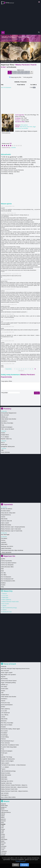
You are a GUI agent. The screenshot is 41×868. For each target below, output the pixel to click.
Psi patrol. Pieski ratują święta (9, 747)
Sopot (2, 844)
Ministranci (4, 721)
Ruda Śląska (4, 839)
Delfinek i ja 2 (4, 417)
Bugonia (3, 676)
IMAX (2, 568)
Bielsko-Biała (4, 805)
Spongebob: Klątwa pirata (8, 446)
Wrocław (3, 854)
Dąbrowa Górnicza (6, 812)
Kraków (3, 824)
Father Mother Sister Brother (8, 419)
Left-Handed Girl (5, 712)
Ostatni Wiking (5, 737)
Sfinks (2, 587)
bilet (34, 87)
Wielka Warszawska (6, 525)
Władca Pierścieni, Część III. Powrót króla (11, 531)
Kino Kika (3, 573)
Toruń (2, 849)
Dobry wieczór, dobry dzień (8, 513)
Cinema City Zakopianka (7, 564)
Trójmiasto (4, 851)
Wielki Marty (4, 544)
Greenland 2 (4, 421)
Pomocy (3, 540)
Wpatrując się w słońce (7, 546)
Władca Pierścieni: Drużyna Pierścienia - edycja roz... (14, 785)
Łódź (2, 827)
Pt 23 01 (28, 72)
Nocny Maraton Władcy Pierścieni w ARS (17, 164)
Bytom (3, 809)
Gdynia (3, 815)
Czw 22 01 (24, 72)
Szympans (3, 542)
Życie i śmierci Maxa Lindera (8, 797)
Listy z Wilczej (4, 714)
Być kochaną (4, 678)
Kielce (2, 822)
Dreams (3, 432)
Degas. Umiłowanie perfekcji (8, 682)
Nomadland (4, 733)
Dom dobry (4, 686)
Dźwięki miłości (5, 434)
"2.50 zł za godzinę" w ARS (11, 157)
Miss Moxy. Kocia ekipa (7, 423)
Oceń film (13, 147)
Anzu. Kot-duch (5, 415)
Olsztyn (3, 829)
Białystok (3, 804)
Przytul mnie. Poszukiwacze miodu (10, 745)
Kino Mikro (3, 575)
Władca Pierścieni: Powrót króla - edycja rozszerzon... (14, 791)
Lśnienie (4, 605)
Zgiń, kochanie (5, 793)
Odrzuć (16, 865)
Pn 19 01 (13, 72)
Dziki (2, 450)
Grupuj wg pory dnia (16, 77)
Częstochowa (4, 810)
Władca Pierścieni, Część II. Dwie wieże (11, 529)
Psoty (2, 425)
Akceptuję (24, 865)
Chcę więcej (4, 538)
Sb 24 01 (31, 72)
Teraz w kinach (10, 664)
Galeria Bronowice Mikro (7, 566)
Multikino (3, 583)
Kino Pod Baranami (6, 87)
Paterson (4, 593)
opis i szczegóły (15, 61)
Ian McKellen (24, 128)
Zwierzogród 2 (5, 795)
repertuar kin (7, 61)
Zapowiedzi (8, 504)
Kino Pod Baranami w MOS (8, 581)
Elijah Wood (23, 126)
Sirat (2, 755)
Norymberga (4, 735)
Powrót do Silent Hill (6, 521)
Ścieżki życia (4, 444)
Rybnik (2, 841)
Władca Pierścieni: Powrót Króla (10, 601)
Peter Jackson (9, 40)
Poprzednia (8, 369)
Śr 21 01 (20, 72)
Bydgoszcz (4, 807)
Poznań (3, 836)
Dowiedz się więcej (20, 861)
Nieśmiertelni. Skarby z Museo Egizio (10, 729)
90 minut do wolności (6, 508)
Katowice (3, 821)
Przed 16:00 (21, 84)
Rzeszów (3, 843)
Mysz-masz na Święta (6, 725)
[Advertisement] (20, 101)
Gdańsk (3, 814)
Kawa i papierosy (6, 599)
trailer (21, 61)
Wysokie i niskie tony (6, 438)
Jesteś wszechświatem (7, 704)
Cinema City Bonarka (6, 560)
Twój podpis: (4, 392)
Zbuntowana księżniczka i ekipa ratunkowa (12, 550)
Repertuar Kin (9, 556)
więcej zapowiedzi (6, 552)
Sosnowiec (3, 846)
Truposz (4, 609)
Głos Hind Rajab (5, 534)
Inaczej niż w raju (7, 611)
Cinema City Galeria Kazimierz (8, 562)
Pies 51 (3, 442)
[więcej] (33, 162)
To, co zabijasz (5, 436)
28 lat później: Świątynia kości (8, 413)
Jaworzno (3, 819)
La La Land (5, 595)
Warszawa (3, 853)
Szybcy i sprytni (5, 523)
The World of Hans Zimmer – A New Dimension (13, 765)
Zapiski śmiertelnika (6, 548)
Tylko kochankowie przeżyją (9, 607)
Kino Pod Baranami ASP (7, 579)
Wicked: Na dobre (5, 773)
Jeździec (3, 706)
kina (10, 2)
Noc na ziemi (5, 603)
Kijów (2, 571)
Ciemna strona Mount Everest (9, 680)
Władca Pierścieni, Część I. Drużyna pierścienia (13, 527)
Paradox (3, 585)
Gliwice (3, 817)
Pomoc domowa (5, 452)
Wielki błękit (5, 597)
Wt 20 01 (17, 72)
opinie (25, 61)
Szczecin (3, 848)
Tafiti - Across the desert (7, 429)
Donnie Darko (4, 688)
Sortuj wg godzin (27, 77)
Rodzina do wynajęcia (6, 427)
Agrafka (3, 558)
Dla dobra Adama (5, 510)
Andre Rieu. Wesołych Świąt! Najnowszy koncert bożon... (15, 668)
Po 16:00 (33, 84)
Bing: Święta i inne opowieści (8, 674)
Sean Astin (29, 126)
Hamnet (3, 517)
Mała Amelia (4, 518)
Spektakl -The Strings (6, 757)
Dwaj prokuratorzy (6, 514)
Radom (3, 837)
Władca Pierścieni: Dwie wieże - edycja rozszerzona (14, 787)
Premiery (7, 409)
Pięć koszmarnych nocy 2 (7, 741)
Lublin (2, 826)
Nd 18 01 (9, 72)
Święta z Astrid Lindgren (7, 761)
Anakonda (3, 666)
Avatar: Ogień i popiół (6, 672)
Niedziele (3, 727)
